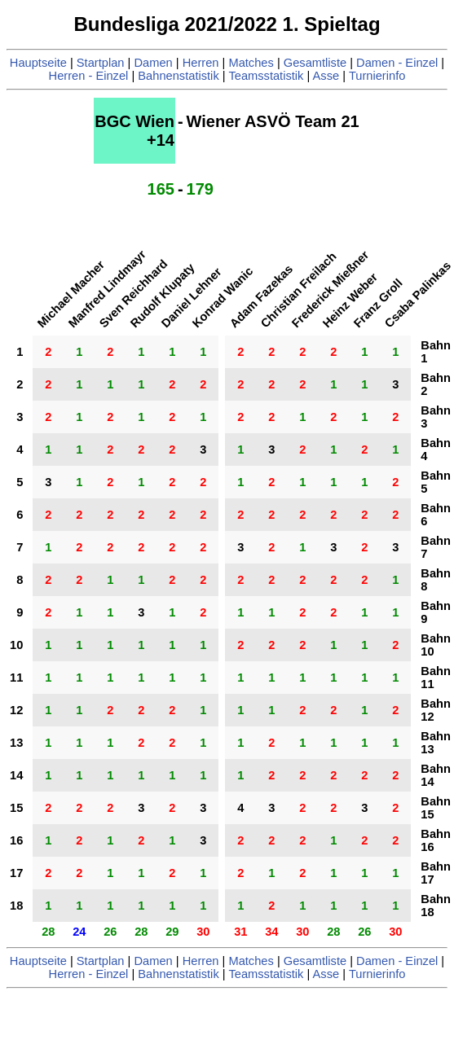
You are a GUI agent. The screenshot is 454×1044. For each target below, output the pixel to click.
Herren (201, 62)
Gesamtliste (315, 62)
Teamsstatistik (265, 75)
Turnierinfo (377, 75)
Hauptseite (38, 62)
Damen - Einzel (397, 62)
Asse (326, 75)
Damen (153, 62)
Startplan (101, 62)
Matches (250, 62)
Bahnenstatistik (178, 75)
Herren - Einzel (89, 75)
